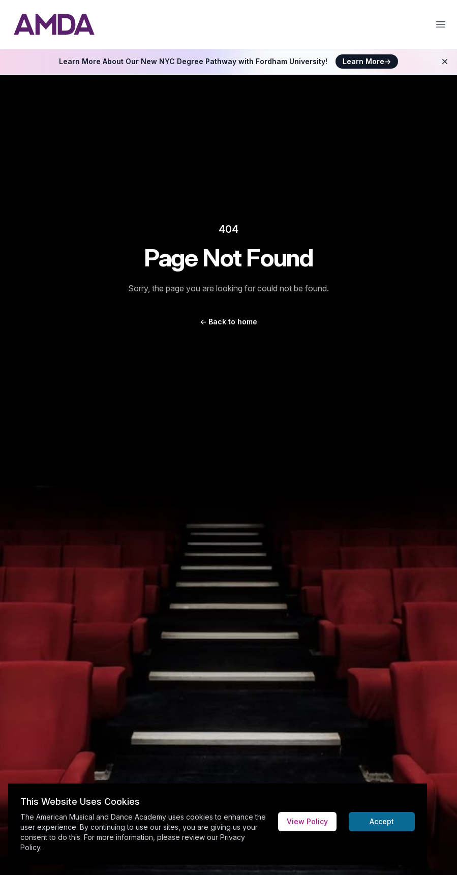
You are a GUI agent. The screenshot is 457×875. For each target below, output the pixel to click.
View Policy (307, 821)
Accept (382, 821)
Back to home (228, 321)
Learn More (367, 61)
